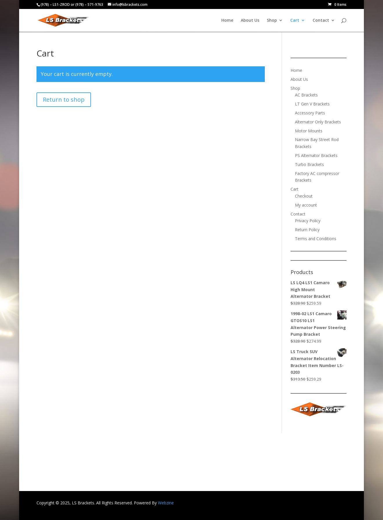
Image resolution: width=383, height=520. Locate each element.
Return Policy (307, 229)
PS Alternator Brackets (316, 155)
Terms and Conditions (315, 238)
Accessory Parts (310, 113)
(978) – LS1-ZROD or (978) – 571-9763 (72, 4)
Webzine (166, 503)
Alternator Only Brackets (318, 122)
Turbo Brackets (309, 164)
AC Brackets (306, 95)
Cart (294, 20)
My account (306, 205)
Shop (272, 20)
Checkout (304, 196)
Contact (321, 20)
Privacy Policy (307, 220)
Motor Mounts (308, 131)
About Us (250, 20)
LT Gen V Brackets (312, 104)
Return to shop (64, 99)
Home (227, 20)
